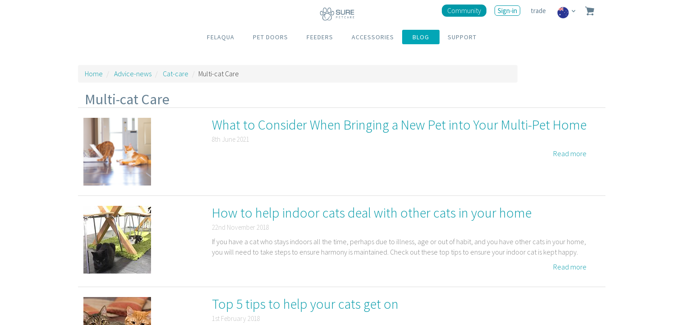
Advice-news (132, 73)
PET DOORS (270, 37)
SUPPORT (462, 37)
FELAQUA (220, 37)
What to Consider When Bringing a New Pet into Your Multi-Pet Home (399, 124)
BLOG (421, 37)
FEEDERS (320, 37)
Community (464, 10)
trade (539, 10)
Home (94, 73)
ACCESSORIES (373, 37)
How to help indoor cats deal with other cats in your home (372, 212)
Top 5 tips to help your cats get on (305, 303)
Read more (570, 153)
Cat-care (175, 73)
